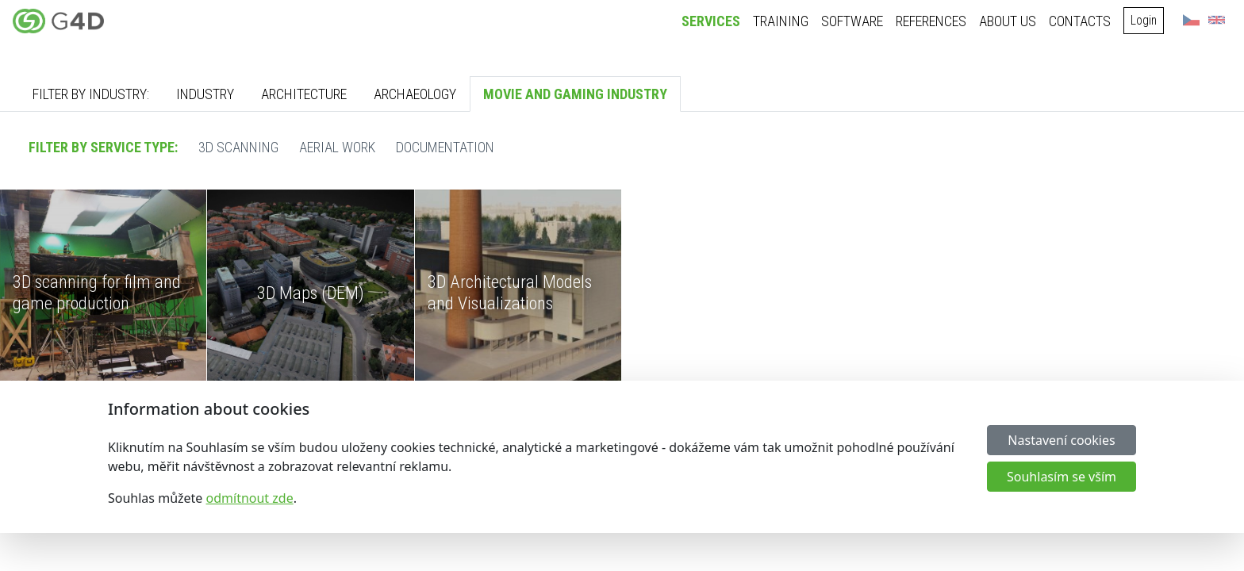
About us (1007, 21)
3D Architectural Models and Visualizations (510, 292)
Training (780, 21)
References (931, 21)
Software (852, 21)
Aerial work (337, 147)
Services (711, 21)
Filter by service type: (103, 147)
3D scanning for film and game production (97, 292)
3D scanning (238, 147)
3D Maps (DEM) (310, 292)
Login (1144, 20)
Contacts (1080, 21)
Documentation (445, 147)
